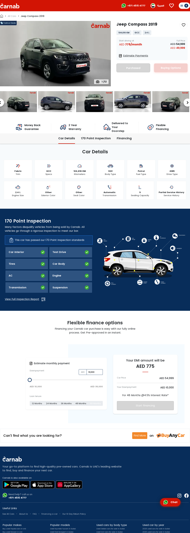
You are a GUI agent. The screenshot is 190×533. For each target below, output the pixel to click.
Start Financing (145, 405)
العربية (160, 6)
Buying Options (171, 68)
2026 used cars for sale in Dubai (156, 529)
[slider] (30, 380)
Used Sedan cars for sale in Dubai (110, 529)
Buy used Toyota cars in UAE (14, 529)
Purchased (133, 68)
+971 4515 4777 (136, 5)
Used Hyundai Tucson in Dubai (63, 529)
